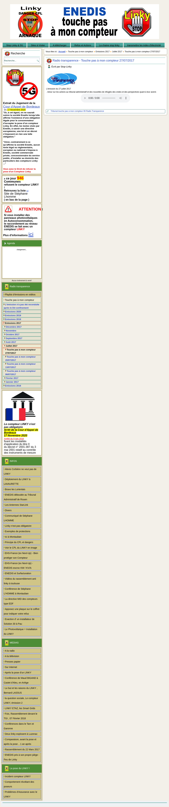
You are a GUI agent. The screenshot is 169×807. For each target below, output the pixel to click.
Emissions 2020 (13, 311)
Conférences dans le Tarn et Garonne (19, 726)
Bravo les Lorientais (15, 489)
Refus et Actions (82, 45)
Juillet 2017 (11, 346)
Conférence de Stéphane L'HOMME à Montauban (17, 591)
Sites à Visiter (38, 45)
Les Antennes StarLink (16, 505)
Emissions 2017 (13, 323)
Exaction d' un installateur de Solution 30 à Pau (19, 621)
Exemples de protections (17, 531)
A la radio (10, 650)
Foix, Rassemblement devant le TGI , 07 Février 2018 (20, 716)
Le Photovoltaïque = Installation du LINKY (20, 631)
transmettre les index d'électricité (144, 45)
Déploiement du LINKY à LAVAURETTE (17, 481)
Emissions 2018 (13, 319)
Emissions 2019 (13, 315)
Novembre (11, 330)
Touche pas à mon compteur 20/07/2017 (20, 358)
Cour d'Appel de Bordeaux (21, 106)
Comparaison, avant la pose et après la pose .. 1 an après (20, 741)
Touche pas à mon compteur (19, 300)
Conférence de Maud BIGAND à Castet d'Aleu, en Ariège (21, 680)
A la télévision (12, 656)
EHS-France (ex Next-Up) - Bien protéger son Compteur (21, 555)
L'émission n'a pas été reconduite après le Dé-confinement (21, 306)
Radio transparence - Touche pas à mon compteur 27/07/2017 (93, 60)
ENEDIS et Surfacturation (18, 573)
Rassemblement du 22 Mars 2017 (22, 749)
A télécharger (60, 45)
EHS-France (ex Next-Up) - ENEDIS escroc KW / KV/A (18, 565)
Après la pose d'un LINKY (18, 672)
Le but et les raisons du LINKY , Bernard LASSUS (20, 690)
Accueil (62, 51)
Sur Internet (11, 667)
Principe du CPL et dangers (19, 542)
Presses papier (12, 661)
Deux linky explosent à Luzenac (21, 734)
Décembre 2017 (13, 327)
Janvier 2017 (12, 382)
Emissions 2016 (13, 385)
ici (27, 191)
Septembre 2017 (14, 338)
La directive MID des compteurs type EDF (20, 601)
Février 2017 (12, 378)
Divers (8, 510)
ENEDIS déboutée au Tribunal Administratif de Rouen (20, 497)
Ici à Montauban (13, 536)
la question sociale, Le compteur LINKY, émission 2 (21, 700)
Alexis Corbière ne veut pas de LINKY (20, 471)
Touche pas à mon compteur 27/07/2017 (20, 351)
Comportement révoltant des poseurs (19, 784)
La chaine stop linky (109, 45)
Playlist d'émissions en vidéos (20, 294)
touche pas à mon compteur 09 (72, 111)
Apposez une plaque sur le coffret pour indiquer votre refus (21, 611)
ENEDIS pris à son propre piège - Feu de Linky (21, 757)
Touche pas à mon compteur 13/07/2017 (20, 365)
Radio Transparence (95, 111)
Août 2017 (11, 342)
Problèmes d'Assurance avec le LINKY (20, 794)
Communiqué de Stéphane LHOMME (18, 518)
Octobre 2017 (12, 334)
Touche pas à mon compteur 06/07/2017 (20, 373)
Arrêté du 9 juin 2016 (14, 438)
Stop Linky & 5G (14, 45)
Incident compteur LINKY (18, 776)
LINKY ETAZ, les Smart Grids (20, 708)
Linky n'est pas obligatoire (18, 526)
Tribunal (54, 111)
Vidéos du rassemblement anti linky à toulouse (20, 581)
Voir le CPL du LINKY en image (21, 547)
